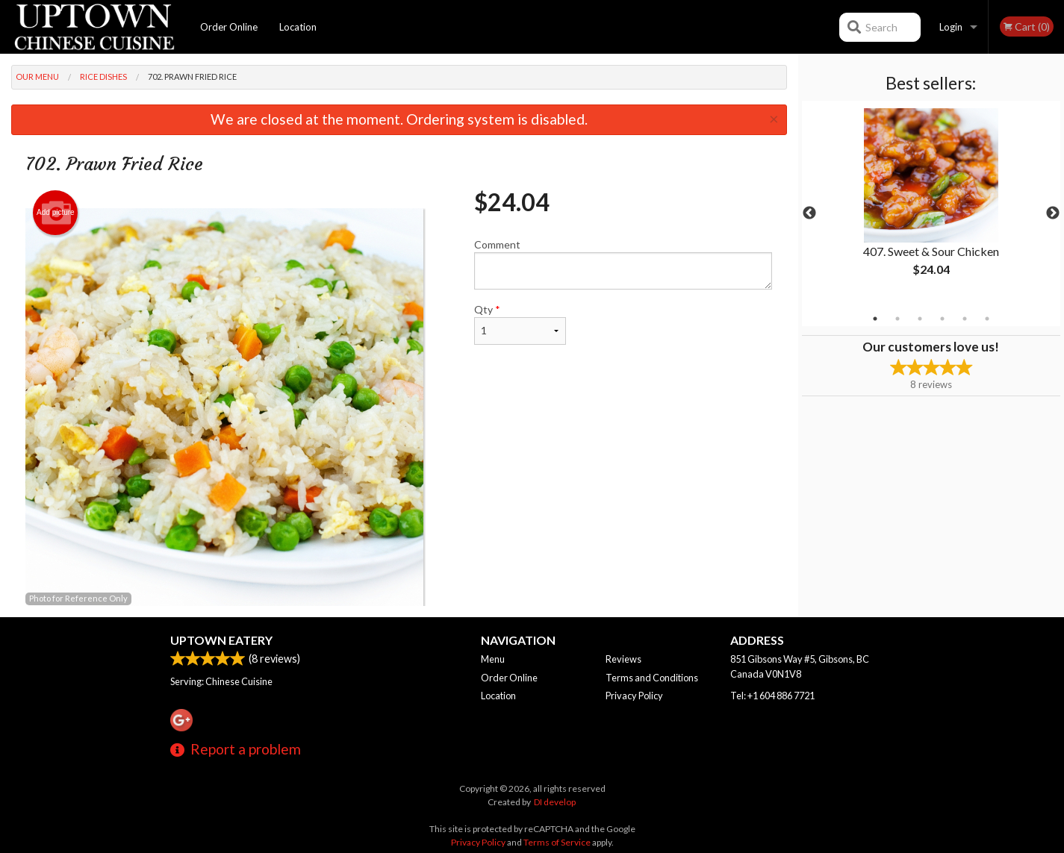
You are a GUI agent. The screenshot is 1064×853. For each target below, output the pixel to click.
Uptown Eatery (221, 640)
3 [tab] (919, 318)
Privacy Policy (634, 696)
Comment (623, 264)
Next (1052, 213)
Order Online (229, 27)
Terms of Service (557, 842)
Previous (809, 213)
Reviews (623, 659)
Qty (519, 324)
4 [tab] (942, 318)
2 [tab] (897, 318)
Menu (493, 659)
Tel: (772, 696)
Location (298, 27)
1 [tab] (875, 318)
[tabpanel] (931, 204)
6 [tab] (987, 318)
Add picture (56, 212)
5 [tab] (964, 318)
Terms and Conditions (652, 678)
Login (950, 27)
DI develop (555, 801)
